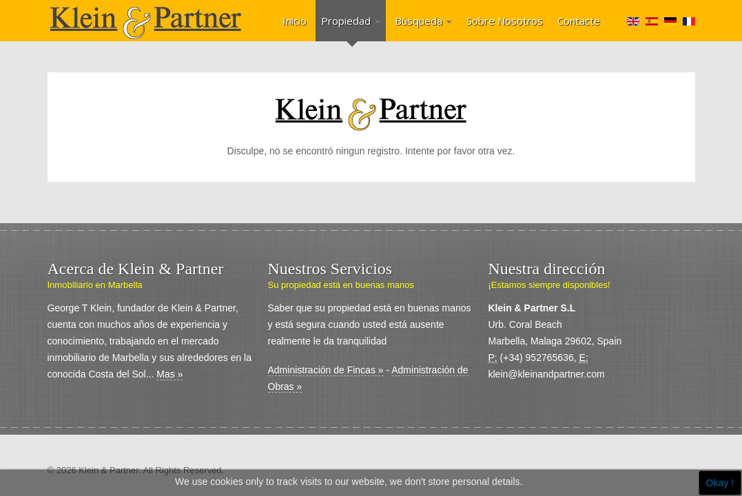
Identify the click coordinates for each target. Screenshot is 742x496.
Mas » (169, 374)
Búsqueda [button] (423, 21)
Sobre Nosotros (504, 21)
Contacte (578, 21)
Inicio (294, 21)
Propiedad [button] (350, 21)
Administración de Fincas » (326, 369)
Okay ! (720, 482)
